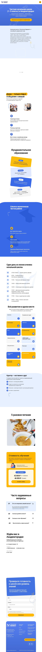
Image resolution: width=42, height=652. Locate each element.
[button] (37, 2)
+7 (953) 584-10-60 (20, 548)
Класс (9, 607)
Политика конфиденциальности (11, 650)
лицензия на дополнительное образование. (20, 508)
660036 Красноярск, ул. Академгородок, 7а (11, 630)
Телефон (9, 602)
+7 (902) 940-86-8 (10, 548)
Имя (9, 597)
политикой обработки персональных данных (17, 612)
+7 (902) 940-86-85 (10, 631)
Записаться (21, 615)
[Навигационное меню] (40, 2)
